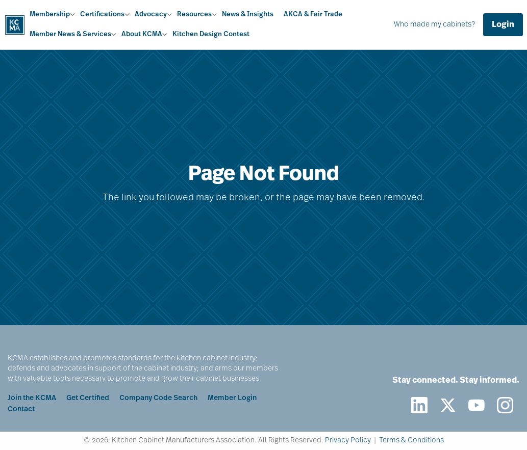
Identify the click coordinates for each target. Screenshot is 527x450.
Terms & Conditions (411, 440)
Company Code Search (158, 398)
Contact (21, 409)
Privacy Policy (348, 440)
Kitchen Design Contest (210, 34)
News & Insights (247, 14)
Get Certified (87, 398)
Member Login (232, 398)
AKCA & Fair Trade (313, 14)
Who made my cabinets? (434, 25)
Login (503, 25)
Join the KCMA (32, 398)
